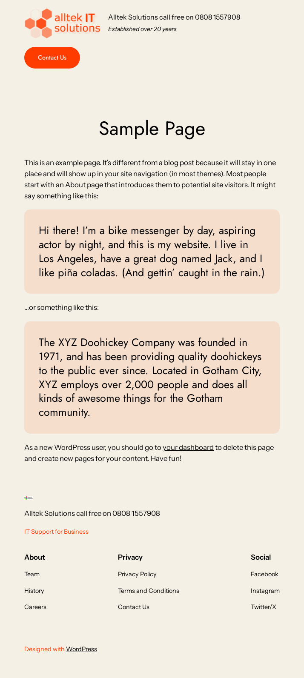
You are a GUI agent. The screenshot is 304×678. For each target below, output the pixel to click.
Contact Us (52, 57)
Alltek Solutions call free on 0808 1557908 (174, 17)
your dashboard (188, 447)
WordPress (81, 649)
